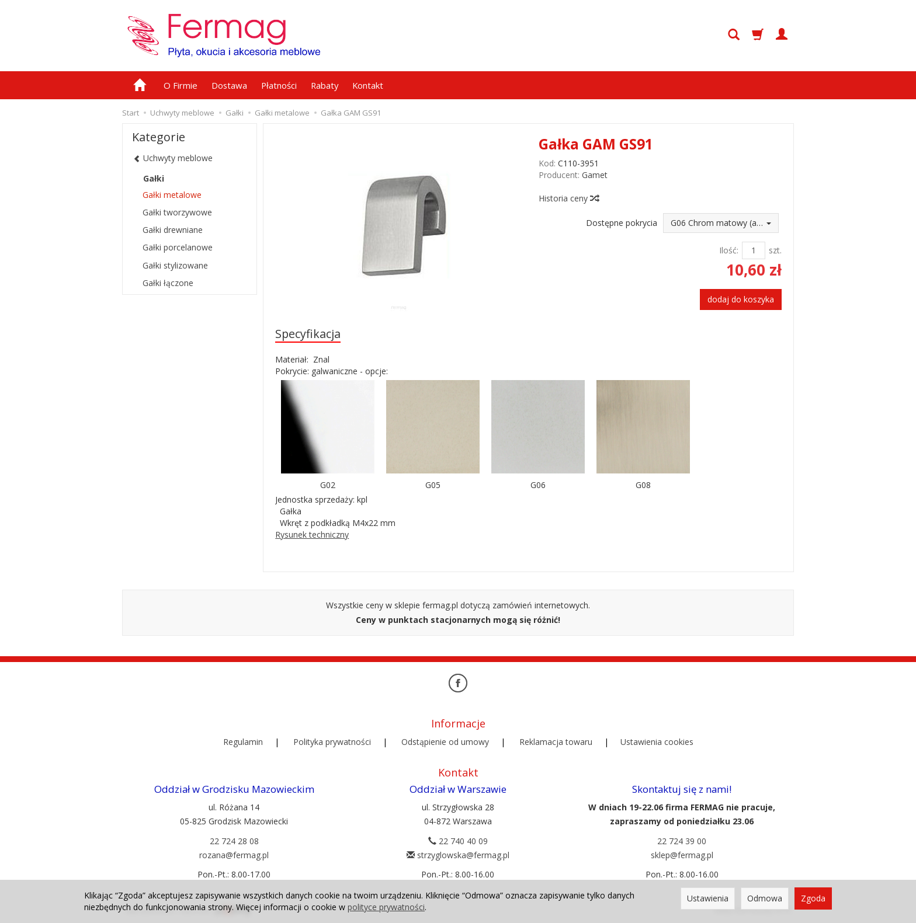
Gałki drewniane (173, 229)
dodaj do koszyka (740, 299)
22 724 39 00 (681, 840)
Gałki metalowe (172, 194)
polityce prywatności (386, 906)
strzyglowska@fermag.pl (458, 854)
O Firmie (180, 85)
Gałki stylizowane (175, 265)
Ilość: (728, 250)
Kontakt (367, 85)
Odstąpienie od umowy (445, 741)
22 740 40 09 (458, 840)
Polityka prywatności (332, 741)
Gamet (595, 174)
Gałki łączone (168, 282)
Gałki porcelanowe (178, 247)
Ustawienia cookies (656, 741)
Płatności (279, 85)
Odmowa (764, 898)
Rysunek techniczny (312, 534)
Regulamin (243, 741)
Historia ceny (568, 198)
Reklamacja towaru (555, 741)
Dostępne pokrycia (621, 222)
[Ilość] (753, 250)
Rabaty (324, 85)
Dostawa (229, 85)
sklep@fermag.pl (682, 854)
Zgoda (813, 898)
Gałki (153, 178)
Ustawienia (707, 898)
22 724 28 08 (234, 840)
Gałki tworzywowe (177, 212)
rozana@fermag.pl (234, 854)
